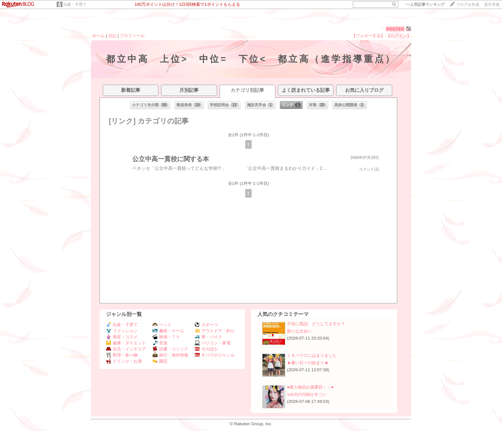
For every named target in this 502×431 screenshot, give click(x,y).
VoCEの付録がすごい (307, 394)
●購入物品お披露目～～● (310, 387)
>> (425, 4)
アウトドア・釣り (215, 330)
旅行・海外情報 (170, 355)
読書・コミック (170, 349)
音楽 (159, 343)
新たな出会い (299, 331)
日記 (112, 35)
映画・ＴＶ (166, 336)
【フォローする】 (368, 35)
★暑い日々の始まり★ (307, 362)
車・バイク (208, 336)
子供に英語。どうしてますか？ (316, 323)
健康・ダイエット (126, 343)
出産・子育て (74, 4)
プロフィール (132, 35)
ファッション (122, 330)
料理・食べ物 (122, 355)
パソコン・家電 (213, 343)
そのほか (206, 349)
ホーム (98, 35)
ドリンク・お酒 (124, 361)
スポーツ (206, 324)
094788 (395, 29)
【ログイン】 (398, 35)
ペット (162, 324)
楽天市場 (491, 4)
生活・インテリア (126, 349)
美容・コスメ (122, 336)
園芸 (159, 361)
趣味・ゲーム (168, 330)
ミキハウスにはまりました (312, 355)
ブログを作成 (467, 4)
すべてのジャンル (215, 355)
